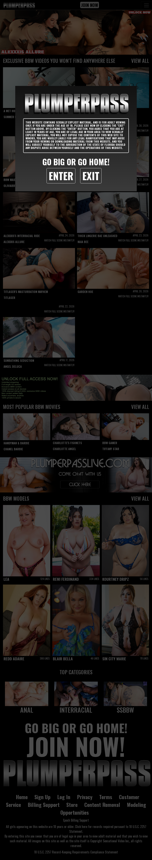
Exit (90, 175)
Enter (61, 175)
